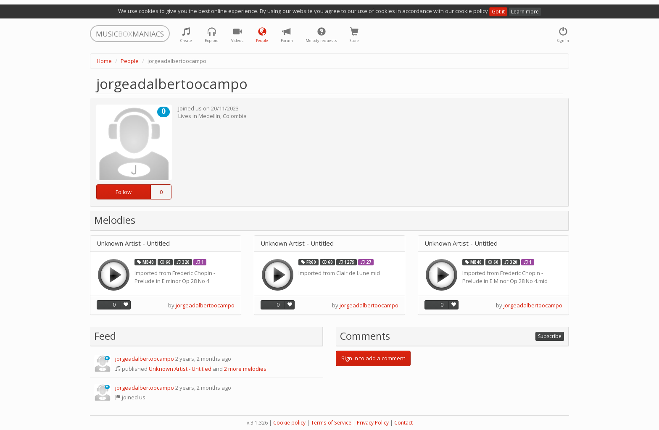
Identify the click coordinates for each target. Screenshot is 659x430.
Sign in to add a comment (373, 358)
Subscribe (549, 336)
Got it (498, 11)
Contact (403, 422)
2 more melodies (245, 368)
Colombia (235, 116)
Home (104, 61)
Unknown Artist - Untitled (133, 243)
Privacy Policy (373, 422)
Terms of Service (331, 422)
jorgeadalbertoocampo (205, 305)
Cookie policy (289, 422)
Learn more (525, 11)
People (130, 61)
